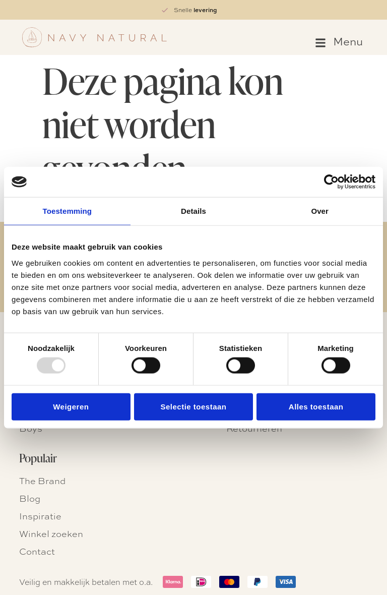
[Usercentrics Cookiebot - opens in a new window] (331, 182)
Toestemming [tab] (67, 211)
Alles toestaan (316, 406)
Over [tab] (320, 211)
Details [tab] (193, 211)
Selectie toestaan (193, 406)
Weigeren (71, 406)
